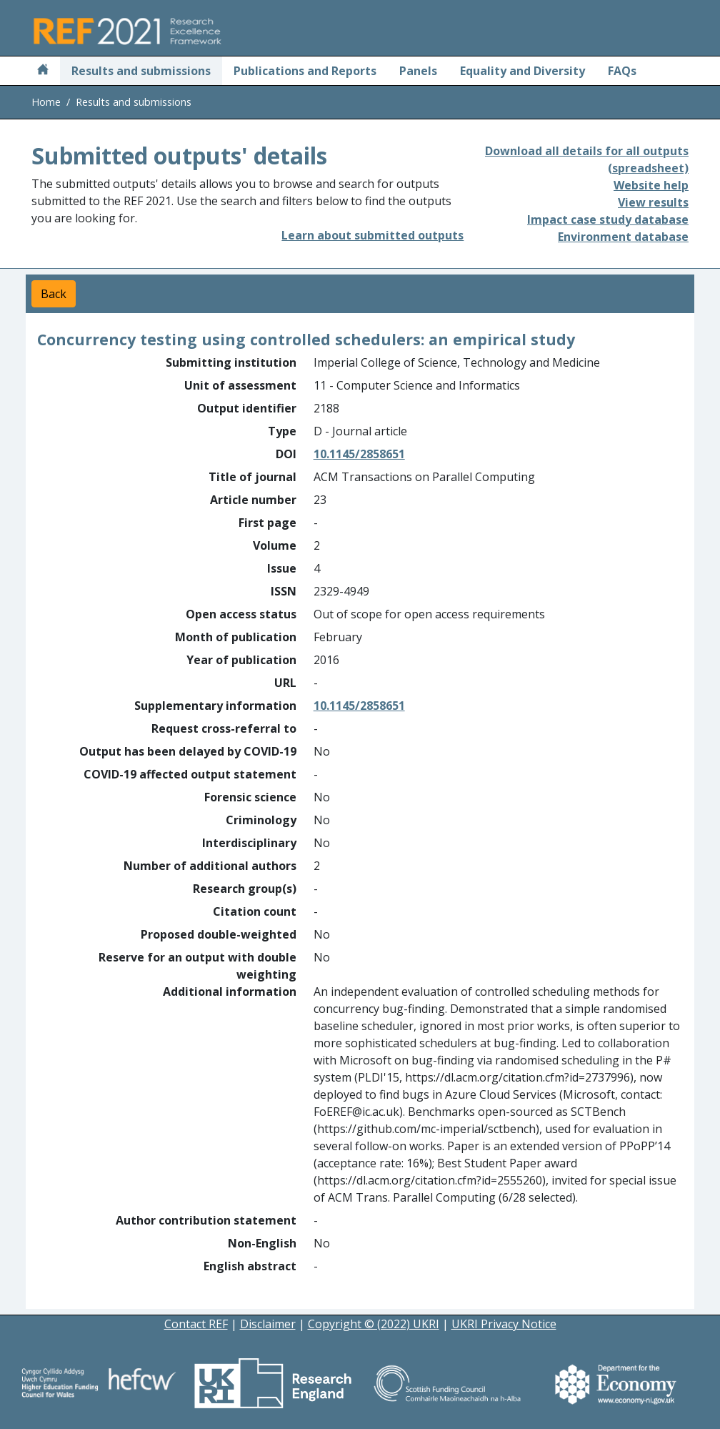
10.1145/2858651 (359, 454)
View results (653, 202)
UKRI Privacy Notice (503, 1324)
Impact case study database (608, 219)
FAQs (622, 71)
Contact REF (196, 1324)
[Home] (42, 70)
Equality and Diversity (522, 71)
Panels (418, 71)
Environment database (623, 236)
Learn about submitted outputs (372, 235)
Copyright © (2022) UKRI (373, 1324)
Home (46, 102)
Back (53, 294)
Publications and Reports (305, 71)
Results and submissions (141, 71)
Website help (651, 185)
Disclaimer (268, 1324)
